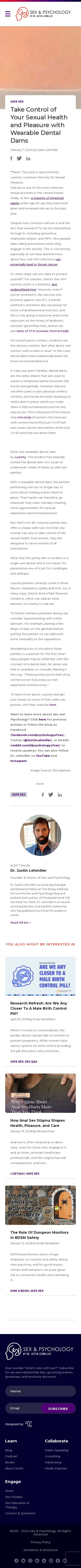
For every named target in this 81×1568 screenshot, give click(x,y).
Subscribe (58, 1409)
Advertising (53, 1462)
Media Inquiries (56, 1468)
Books (10, 1462)
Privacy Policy (41, 1542)
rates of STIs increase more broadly (43, 331)
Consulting (52, 1456)
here (52, 704)
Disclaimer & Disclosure (41, 1550)
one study (24, 417)
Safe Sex (17, 101)
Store (9, 1490)
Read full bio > (20, 922)
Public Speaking (56, 1450)
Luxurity (20, 457)
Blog (8, 1450)
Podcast (11, 1456)
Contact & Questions (20, 1513)
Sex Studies (13, 1497)
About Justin (14, 1468)
